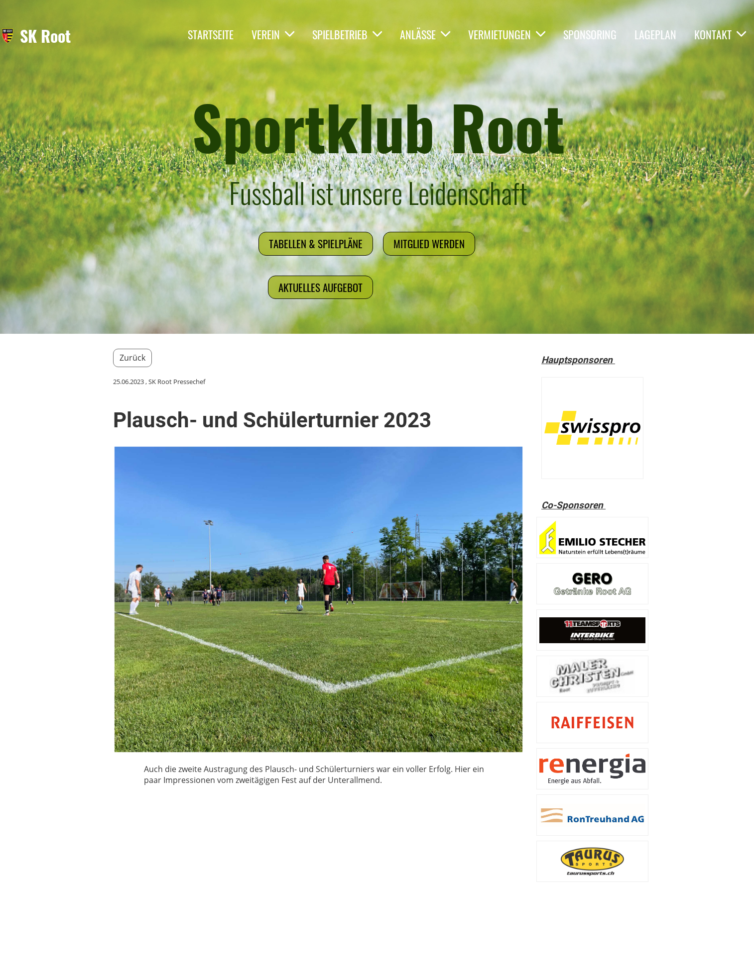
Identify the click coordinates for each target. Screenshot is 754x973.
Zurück (132, 357)
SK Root (45, 36)
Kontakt (720, 34)
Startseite (211, 34)
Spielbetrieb (347, 34)
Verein (272, 34)
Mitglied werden (429, 243)
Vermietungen (506, 34)
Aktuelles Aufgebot (320, 287)
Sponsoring (590, 34)
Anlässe (425, 34)
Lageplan (655, 34)
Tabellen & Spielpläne (316, 243)
